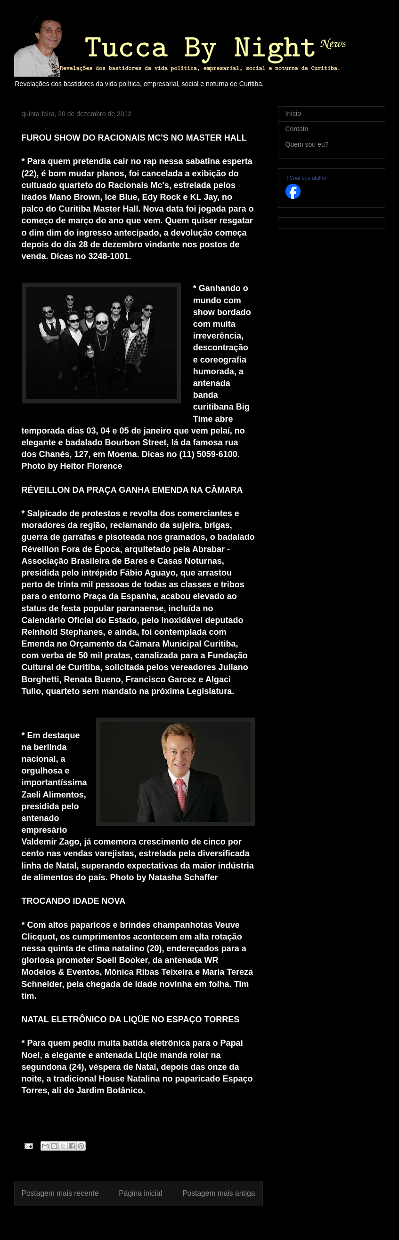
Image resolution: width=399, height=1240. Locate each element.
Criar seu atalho (307, 178)
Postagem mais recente (60, 1193)
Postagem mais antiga (218, 1193)
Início (293, 113)
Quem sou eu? (307, 144)
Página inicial (140, 1193)
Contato (297, 129)
